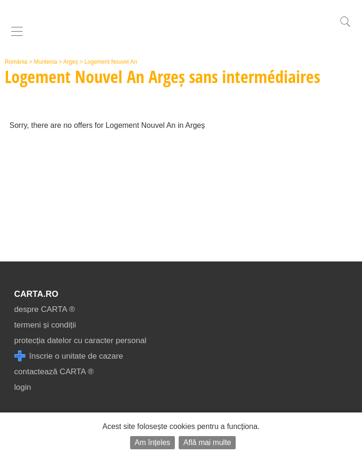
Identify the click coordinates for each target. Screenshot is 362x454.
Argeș (70, 62)
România (16, 62)
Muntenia (45, 62)
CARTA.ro (36, 294)
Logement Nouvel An (110, 62)
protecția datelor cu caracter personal (80, 340)
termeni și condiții (45, 324)
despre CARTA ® (44, 309)
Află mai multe (207, 442)
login (22, 387)
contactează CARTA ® (54, 371)
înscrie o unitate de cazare (68, 356)
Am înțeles (153, 442)
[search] (345, 27)
